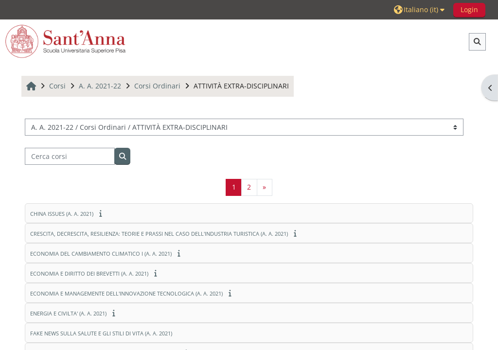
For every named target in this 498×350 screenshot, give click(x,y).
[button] (420, 9)
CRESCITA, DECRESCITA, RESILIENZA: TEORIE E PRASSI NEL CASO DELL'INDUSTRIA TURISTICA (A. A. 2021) (159, 233)
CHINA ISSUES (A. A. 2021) (61, 213)
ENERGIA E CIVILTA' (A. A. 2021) (68, 313)
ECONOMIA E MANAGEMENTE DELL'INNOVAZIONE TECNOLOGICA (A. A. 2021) (126, 293)
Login (469, 9)
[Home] (65, 41)
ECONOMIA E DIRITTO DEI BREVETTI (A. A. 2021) (89, 273)
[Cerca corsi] (70, 156)
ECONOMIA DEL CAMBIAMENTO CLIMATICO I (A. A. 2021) (101, 253)
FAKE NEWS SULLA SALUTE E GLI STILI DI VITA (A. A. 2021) (101, 333)
